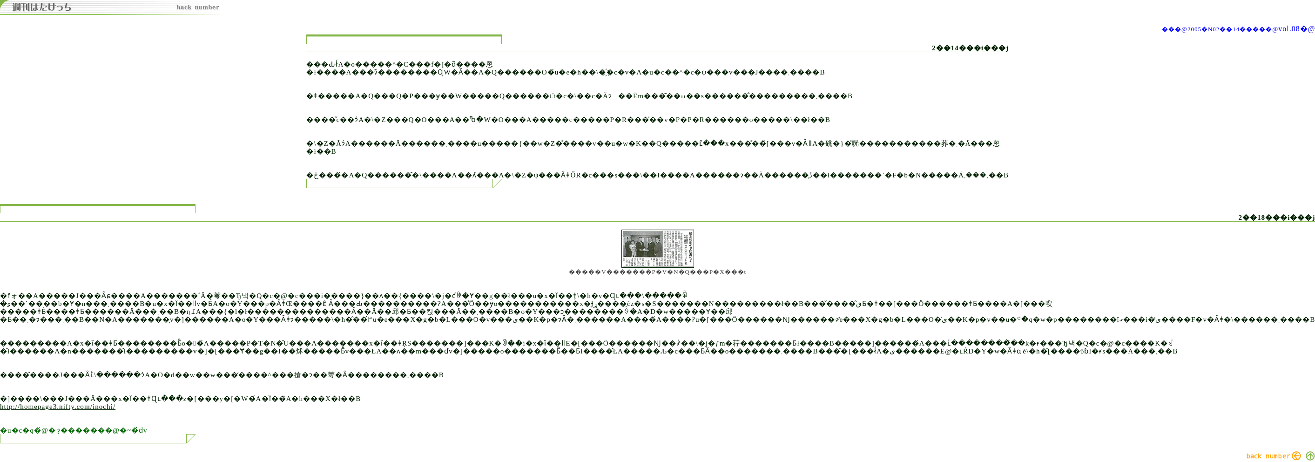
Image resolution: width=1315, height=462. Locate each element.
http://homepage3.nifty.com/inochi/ (57, 406)
